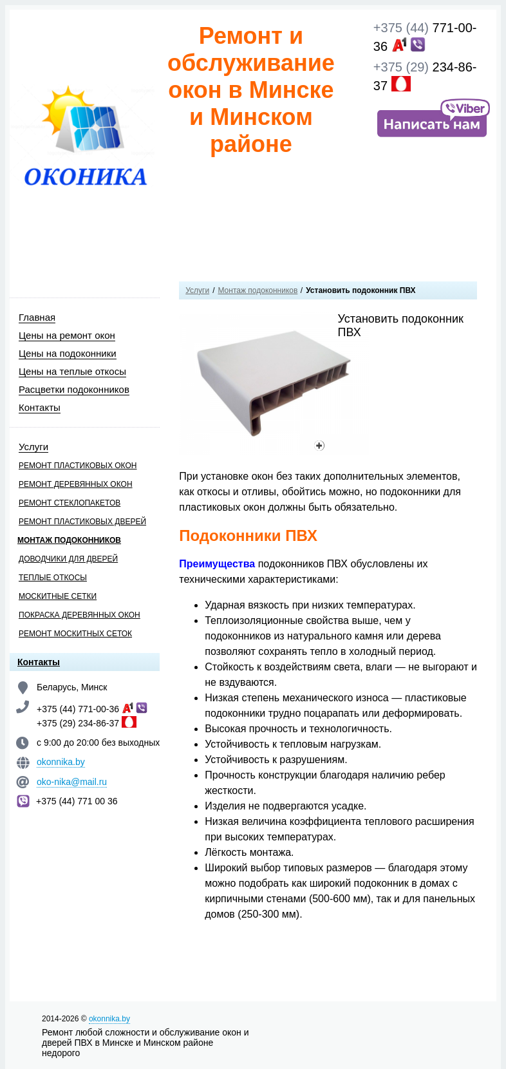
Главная (37, 317)
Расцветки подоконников (74, 389)
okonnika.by (61, 762)
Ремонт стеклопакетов (69, 502)
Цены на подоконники (68, 353)
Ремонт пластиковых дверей (82, 521)
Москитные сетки (58, 596)
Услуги (33, 446)
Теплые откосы (53, 577)
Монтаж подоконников (69, 540)
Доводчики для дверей (68, 558)
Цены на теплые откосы (72, 371)
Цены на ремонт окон (67, 335)
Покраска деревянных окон (79, 615)
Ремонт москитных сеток (75, 633)
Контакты (40, 407)
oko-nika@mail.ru (72, 782)
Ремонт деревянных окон (76, 484)
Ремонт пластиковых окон (77, 465)
